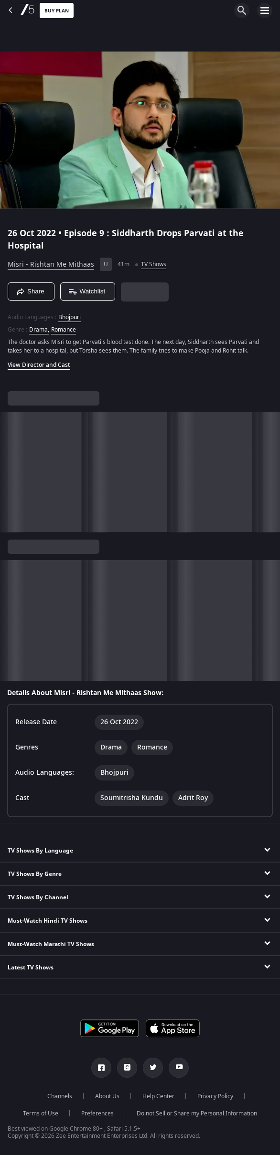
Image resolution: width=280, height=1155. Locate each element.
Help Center (158, 1096)
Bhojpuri (69, 317)
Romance (63, 329)
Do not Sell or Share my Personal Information (197, 1113)
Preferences (97, 1113)
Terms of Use (40, 1113)
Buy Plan (56, 10)
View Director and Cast (39, 365)
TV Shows (153, 264)
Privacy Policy (215, 1096)
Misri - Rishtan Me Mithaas (51, 265)
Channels (59, 1096)
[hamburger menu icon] (264, 10)
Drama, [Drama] (39, 329)
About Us (107, 1096)
